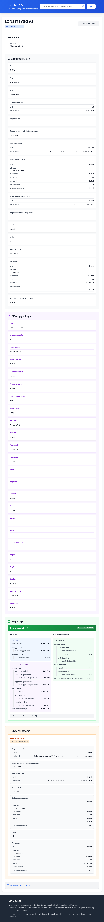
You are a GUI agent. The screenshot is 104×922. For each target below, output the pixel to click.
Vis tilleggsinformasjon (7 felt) (25, 716)
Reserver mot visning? (18, 885)
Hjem (91, 6)
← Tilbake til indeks (88, 23)
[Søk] (83, 6)
